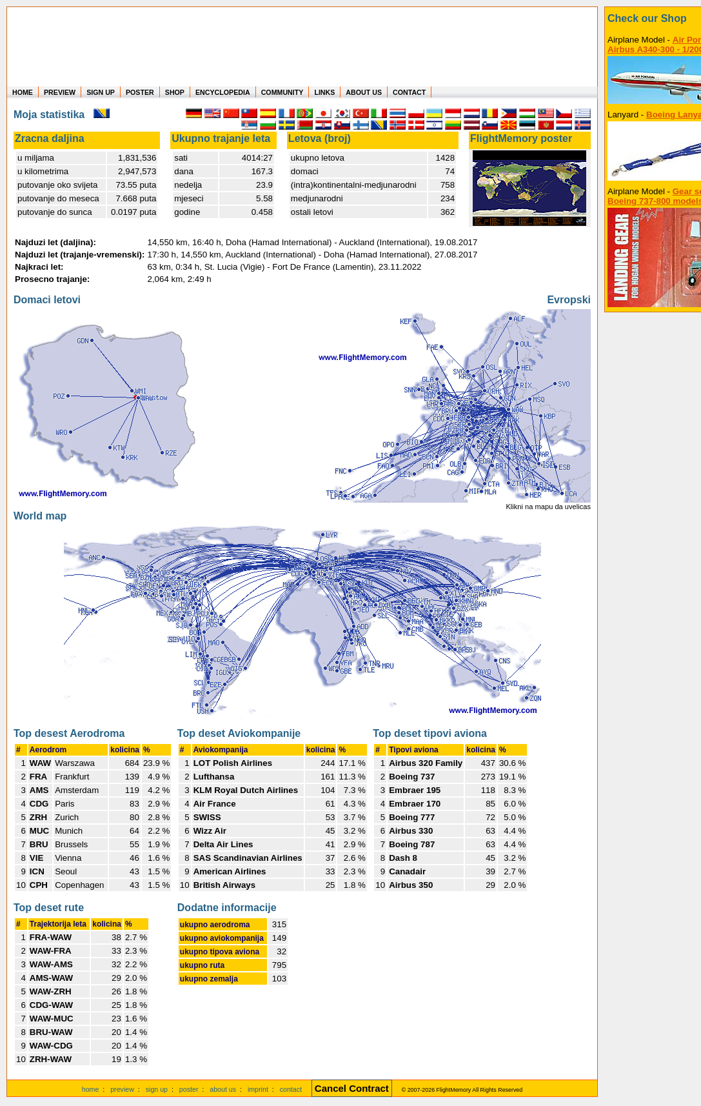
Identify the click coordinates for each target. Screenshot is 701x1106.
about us (223, 1089)
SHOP (174, 92)
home (90, 1089)
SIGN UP (100, 92)
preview (122, 1089)
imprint (258, 1089)
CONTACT (409, 92)
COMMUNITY (282, 92)
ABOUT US (364, 92)
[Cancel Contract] (351, 1089)
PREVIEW (59, 92)
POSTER (140, 92)
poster (189, 1089)
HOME (22, 92)
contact (291, 1089)
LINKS (324, 92)
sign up (157, 1089)
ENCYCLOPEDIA (222, 92)
